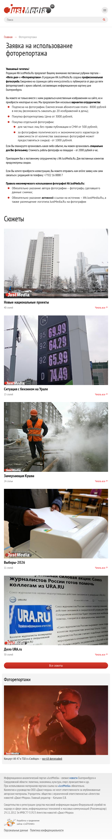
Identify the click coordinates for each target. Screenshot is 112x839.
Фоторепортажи (17, 679)
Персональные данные (16, 830)
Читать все (100, 307)
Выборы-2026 (14, 562)
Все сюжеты (56, 665)
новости (73, 778)
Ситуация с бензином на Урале (26, 389)
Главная (8, 36)
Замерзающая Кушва (19, 476)
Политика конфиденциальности (47, 830)
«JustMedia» (64, 786)
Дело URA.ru (13, 649)
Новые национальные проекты (26, 302)
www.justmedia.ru (63, 81)
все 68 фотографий (52, 759)
